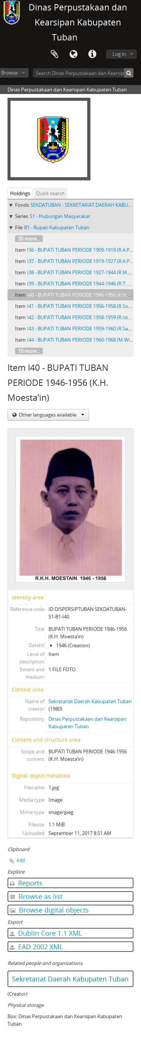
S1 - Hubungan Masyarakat (60, 216)
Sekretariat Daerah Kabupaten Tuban (90, 701)
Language (73, 54)
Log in (119, 54)
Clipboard (54, 54)
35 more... (29, 238)
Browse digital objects (49, 909)
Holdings (20, 193)
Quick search (50, 193)
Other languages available (51, 414)
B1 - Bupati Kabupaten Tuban (56, 227)
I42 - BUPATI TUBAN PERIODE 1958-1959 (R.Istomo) (83, 317)
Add (21, 860)
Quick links (92, 54)
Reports (26, 882)
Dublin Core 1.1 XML (46, 933)
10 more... (29, 351)
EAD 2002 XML (36, 946)
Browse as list (36, 896)
